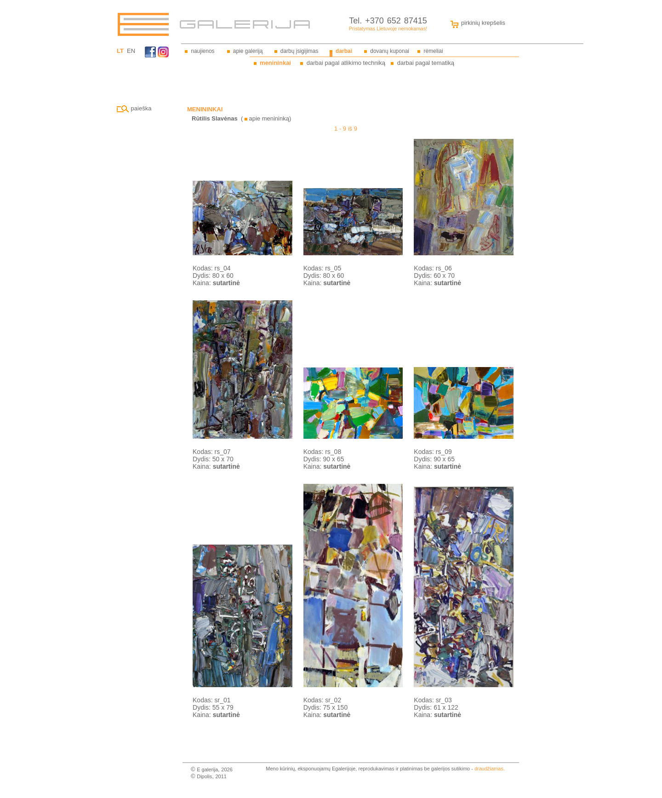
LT (120, 50)
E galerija (207, 769)
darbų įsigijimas (299, 51)
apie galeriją (248, 51)
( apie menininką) (241, 118)
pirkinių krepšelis (475, 22)
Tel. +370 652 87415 (388, 20)
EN (131, 50)
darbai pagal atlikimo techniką (346, 62)
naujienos (202, 51)
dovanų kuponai (389, 51)
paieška (134, 108)
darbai (344, 51)
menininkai (275, 62)
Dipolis (204, 776)
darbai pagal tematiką (425, 62)
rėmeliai (433, 51)
